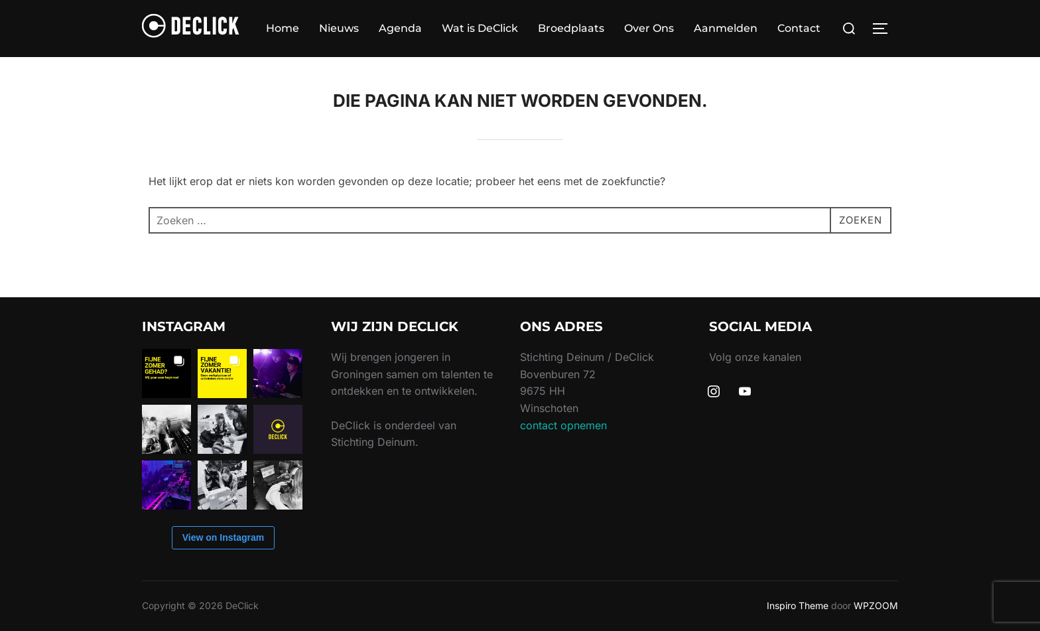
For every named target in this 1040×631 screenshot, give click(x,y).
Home (282, 28)
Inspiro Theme (797, 605)
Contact (798, 28)
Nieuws (339, 28)
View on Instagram (223, 537)
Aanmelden (725, 28)
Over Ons (649, 28)
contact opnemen (563, 425)
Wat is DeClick (480, 28)
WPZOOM (876, 605)
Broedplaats (571, 28)
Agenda (400, 28)
